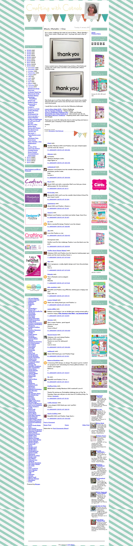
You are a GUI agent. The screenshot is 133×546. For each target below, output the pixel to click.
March (30, 83)
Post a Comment (49, 422)
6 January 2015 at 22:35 (59, 226)
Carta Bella (32, 314)
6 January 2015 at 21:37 (58, 217)
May (30, 80)
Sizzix (30, 445)
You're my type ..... (33, 116)
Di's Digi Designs (34, 343)
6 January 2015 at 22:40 (59, 235)
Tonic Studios (32, 470)
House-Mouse (33, 370)
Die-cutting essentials (32, 346)
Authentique (32, 301)
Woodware (31, 480)
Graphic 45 (32, 364)
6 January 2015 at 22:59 (59, 246)
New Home (31, 399)
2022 (29, 53)
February (31, 85)
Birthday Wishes (33, 95)
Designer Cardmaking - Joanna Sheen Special (33, 338)
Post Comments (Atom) (60, 428)
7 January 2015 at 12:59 (58, 315)
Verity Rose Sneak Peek (100, 520)
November (31, 69)
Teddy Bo (31, 461)
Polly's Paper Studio (35, 419)
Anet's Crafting (53, 413)
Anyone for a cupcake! (32, 104)
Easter (30, 351)
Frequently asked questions (34, 362)
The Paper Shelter (34, 464)
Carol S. (50, 212)
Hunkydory (31, 372)
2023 (29, 52)
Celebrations (32, 143)
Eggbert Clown (32, 102)
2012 (29, 160)
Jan (49, 230)
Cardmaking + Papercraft (32, 309)
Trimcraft (31, 471)
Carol (49, 143)
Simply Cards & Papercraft (33, 443)
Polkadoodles (32, 418)
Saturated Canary (34, 434)
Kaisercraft (32, 376)
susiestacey (51, 203)
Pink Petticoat (32, 416)
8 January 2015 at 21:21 (58, 398)
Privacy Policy (96, 33)
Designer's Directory (35, 341)
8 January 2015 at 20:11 (58, 382)
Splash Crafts (32, 452)
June (30, 78)
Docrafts (31, 349)
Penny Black (32, 413)
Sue (49, 261)
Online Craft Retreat (35, 403)
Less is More (32, 379)
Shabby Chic (32, 435)
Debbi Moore (32, 334)
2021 (29, 55)
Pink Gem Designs (34, 415)
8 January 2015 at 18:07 (58, 373)
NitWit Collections (34, 400)
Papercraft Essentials (31, 410)
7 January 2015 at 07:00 (59, 257)
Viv (48, 377)
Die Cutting (32, 344)
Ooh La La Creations (35, 405)
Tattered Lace (32, 460)
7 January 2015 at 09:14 (58, 296)
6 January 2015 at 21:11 (58, 188)
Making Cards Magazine (33, 385)
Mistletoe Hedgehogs (100, 465)
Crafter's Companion (35, 323)
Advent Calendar (33, 299)
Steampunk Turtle (33, 93)
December (31, 67)
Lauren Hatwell (52, 300)
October (31, 71)
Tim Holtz (31, 465)
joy (48, 221)
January (31, 87)
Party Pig (31, 112)
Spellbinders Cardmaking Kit (33, 450)
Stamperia (31, 454)
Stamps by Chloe (34, 455)
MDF (30, 380)
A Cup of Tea (32, 147)
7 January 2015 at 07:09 (59, 270)
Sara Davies (32, 428)
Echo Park (31, 353)
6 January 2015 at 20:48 (59, 163)
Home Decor (32, 369)
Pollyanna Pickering (34, 421)
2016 (29, 64)
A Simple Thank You (34, 92)
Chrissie (50, 320)
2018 (29, 60)
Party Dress (32, 140)
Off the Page (32, 402)
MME (30, 382)
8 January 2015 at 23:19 (58, 409)
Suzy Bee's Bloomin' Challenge (55, 115)
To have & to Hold (33, 109)
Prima (30, 424)
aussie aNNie (52, 309)
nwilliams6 (51, 351)
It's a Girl (99, 409)
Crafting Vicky (52, 386)
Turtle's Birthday (33, 110)
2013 (29, 159)
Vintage (30, 475)
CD (29, 307)
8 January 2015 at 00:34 (59, 347)
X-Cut (30, 481)
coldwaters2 (52, 167)
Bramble (30, 122)
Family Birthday (33, 356)
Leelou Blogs (70, 544)
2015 (29, 66)
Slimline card (32, 447)
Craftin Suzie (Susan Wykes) (57, 250)
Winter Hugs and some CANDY (101, 492)
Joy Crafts (31, 374)
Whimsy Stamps (33, 478)
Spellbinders (32, 448)
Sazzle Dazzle (52, 334)
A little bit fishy (101, 506)
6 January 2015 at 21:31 (58, 208)
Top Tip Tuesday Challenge (53, 110)
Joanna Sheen (33, 373)
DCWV (30, 333)
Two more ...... (32, 133)
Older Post (85, 425)
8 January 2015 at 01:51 (58, 356)
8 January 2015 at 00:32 (59, 330)
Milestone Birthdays (35, 389)
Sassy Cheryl (32, 432)
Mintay (30, 392)
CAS (29, 305)
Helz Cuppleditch (34, 367)
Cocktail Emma (33, 150)
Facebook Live (33, 354)
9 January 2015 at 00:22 (59, 418)
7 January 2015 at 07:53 (59, 283)
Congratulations (33, 153)
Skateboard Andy (33, 88)
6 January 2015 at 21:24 (58, 199)
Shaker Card (32, 437)
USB (29, 473)
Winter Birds (32, 126)
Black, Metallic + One (34, 141)
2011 (29, 162)
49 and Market (33, 298)
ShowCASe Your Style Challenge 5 (56, 113)
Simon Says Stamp (34, 439)
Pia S (49, 181)
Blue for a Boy (32, 124)
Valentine (31, 474)
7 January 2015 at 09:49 (59, 305)
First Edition (32, 360)
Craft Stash (32, 321)
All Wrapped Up (33, 114)
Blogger (37, 484)
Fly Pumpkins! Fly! (100, 479)
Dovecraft (31, 350)
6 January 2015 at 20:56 (59, 177)
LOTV (30, 377)
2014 (29, 157)
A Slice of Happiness (35, 119)
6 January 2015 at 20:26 (59, 150)
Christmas (31, 315)
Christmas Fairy (33, 138)
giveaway (56, 396)
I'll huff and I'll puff (34, 121)
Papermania (32, 412)
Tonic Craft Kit (33, 468)
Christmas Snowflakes (32, 98)
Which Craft (32, 477)
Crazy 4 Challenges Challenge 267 (56, 112)
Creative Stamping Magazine (34, 330)
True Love (31, 90)
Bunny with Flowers (34, 128)
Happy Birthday (33, 117)
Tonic (30, 467)
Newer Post (47, 425)
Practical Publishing (34, 422)
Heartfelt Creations (34, 366)
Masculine (31, 387)
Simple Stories (33, 441)
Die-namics (52, 131)
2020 (29, 57)
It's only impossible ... (101, 451)
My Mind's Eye (33, 395)
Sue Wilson (32, 458)
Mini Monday (32, 390)
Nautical (31, 396)
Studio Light (32, 457)
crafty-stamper (52, 402)
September (32, 73)
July (29, 76)
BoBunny (31, 304)
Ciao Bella (31, 317)
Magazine (31, 383)
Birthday (31, 302)
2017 (29, 62)
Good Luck (31, 100)
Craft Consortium (34, 320)
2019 (29, 59)
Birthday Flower (101, 436)
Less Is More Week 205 (53, 109)
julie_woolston (52, 287)
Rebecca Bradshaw (54, 360)
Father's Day (32, 359)
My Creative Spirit (34, 393)
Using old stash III (34, 148)
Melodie (50, 274)
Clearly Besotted (33, 318)
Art (29, 145)
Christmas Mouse (99, 396)
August (30, 74)
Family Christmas (34, 357)
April (30, 81)
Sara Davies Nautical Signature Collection (35, 430)
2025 (29, 50)
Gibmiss (50, 154)
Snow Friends (32, 152)
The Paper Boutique (34, 463)
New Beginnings (33, 129)
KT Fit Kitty (51, 192)
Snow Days (31, 155)
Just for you (32, 131)
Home (67, 425)
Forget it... (31, 107)
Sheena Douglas (33, 438)
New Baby (31, 398)
